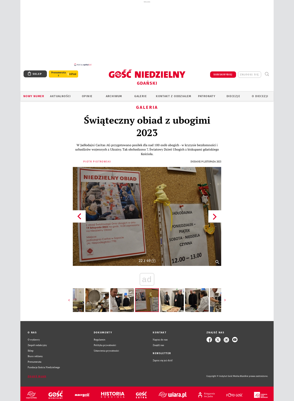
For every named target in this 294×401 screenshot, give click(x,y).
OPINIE (87, 96)
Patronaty (206, 96)
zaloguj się (249, 74)
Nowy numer (33, 96)
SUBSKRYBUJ (223, 74)
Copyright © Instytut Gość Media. (223, 376)
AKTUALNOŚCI (60, 96)
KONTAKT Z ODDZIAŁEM (173, 96)
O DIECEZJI (260, 96)
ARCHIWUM (114, 96)
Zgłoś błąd (37, 376)
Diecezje (233, 96)
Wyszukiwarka (266, 74)
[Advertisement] (147, 33)
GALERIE (140, 96)
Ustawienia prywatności (106, 350)
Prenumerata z (58, 74)
